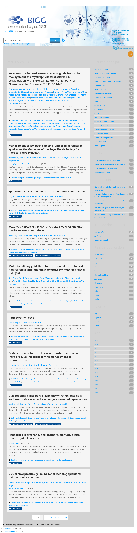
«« (34, 517)
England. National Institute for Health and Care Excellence (36, 196)
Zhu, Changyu (58, 281)
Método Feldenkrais (18, 249)
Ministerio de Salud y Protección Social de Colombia (110, 216)
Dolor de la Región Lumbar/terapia (24, 177)
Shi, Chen (13, 278)
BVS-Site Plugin (9, 531)
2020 (96, 340)
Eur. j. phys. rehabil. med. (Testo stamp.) (23, 164)
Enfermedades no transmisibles (107, 160)
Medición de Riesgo (70, 336)
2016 (96, 344)
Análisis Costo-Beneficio (35, 249)
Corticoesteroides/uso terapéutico (35, 213)
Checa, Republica (101, 275)
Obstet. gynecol (14, 443)
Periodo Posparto (65, 460)
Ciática (97, 113)
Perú (96, 267)
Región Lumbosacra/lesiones (48, 177)
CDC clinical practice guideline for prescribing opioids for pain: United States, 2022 (45, 475)
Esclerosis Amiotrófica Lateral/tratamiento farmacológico (32, 120)
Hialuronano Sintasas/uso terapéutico (36, 382)
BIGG (11, 31)
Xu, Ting (65, 278)
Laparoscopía (75, 418)
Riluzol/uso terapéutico (68, 123)
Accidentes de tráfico (102, 172)
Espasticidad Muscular (103, 97)
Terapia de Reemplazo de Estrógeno (29, 421)
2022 (96, 348)
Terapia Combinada (51, 421)
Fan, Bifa (23, 278)
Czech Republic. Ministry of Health (25, 322)
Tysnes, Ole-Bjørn (26, 100)
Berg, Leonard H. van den (58, 89)
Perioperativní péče (21, 317)
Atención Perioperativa (103, 137)
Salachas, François (66, 97)
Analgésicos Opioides (103, 93)
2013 (96, 389)
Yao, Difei (17, 281)
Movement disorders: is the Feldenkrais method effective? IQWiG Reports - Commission (46, 228)
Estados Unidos (100, 259)
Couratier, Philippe (43, 92)
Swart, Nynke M (33, 157)
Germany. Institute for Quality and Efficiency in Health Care (37, 235)
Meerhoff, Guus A (65, 157)
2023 (96, 360)
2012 (96, 364)
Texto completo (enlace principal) (20, 255)
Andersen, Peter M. (36, 89)
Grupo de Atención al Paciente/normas (68, 120)
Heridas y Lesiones (101, 117)
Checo (96, 322)
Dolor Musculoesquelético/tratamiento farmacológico (50, 301)
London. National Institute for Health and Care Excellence (36, 365)
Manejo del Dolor (66, 177)
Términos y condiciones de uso (20, 524)
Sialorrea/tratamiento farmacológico (45, 123)
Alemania (98, 279)
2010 (96, 380)
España (97, 263)
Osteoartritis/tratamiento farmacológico (73, 379)
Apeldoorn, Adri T (17, 157)
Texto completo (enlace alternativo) (48, 255)
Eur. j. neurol (13, 104)
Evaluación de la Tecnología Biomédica (23, 252)
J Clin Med (12, 284)
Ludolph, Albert (47, 94)
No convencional (101, 240)
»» (66, 517)
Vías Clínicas (99, 85)
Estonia (97, 291)
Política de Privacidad (50, 524)
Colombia (98, 283)
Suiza (96, 271)
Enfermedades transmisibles (105, 168)
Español (97, 318)
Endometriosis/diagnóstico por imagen (42, 418)
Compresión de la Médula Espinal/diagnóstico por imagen (64, 210)
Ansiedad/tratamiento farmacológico (62, 129)
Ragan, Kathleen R (34, 482)
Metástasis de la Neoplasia (33, 210)
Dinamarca (99, 287)
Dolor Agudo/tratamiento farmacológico (39, 502)
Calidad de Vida (100, 109)
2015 (96, 393)
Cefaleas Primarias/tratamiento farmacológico (28, 460)
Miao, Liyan (33, 278)
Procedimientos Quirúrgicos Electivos (49, 336)
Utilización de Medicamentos (41, 304)
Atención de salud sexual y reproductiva (110, 164)
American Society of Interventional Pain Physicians (110, 202)
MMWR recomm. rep (16, 488)
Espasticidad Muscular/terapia (20, 123)
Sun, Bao (27, 281)
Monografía (99, 232)
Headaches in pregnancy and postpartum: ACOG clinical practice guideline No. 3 (44, 436)
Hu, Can (36, 281)
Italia (96, 299)
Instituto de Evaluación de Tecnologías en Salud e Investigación (38, 404)
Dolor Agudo (99, 145)
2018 (96, 368)
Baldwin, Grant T (72, 482)
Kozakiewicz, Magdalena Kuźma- (24, 94)
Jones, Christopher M (53, 482)
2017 (96, 352)
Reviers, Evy (51, 97)
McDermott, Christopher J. (68, 94)
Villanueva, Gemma (44, 100)
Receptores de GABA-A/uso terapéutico (33, 129)
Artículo (97, 236)
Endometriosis (100, 141)
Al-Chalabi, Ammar (17, 89)
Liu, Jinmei (75, 278)
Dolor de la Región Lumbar (105, 73)
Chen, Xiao (44, 278)
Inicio (5, 31)
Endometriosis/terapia (19, 418)
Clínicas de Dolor (101, 133)
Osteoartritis (99, 105)
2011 (96, 384)
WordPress (7, 529)
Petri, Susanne (23, 97)
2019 (96, 372)
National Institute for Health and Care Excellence (109, 188)
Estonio (97, 326)
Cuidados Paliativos (102, 77)
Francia (97, 295)
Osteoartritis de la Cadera (104, 121)
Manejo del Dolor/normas (20, 301)
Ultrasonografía (63, 418)
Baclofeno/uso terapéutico (45, 126)
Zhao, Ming (46, 281)
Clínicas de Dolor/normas (64, 502)
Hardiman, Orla (79, 92)
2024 (96, 376)
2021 (96, 356)
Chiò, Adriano (27, 92)
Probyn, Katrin (38, 97)
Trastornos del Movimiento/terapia (58, 249)
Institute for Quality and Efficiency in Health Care (109, 209)
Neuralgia (98, 101)
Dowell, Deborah (16, 482)
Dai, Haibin (55, 278)
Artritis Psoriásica (101, 125)
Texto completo (15, 135)
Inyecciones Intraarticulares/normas (43, 379)
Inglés (96, 314)
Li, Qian (69, 281)
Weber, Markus (62, 100)
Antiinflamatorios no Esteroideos (107, 81)
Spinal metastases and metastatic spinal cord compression (47, 191)
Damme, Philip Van (62, 92)
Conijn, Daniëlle (49, 157)
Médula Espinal (16, 210)
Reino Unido (99, 255)
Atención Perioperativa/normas (22, 336)
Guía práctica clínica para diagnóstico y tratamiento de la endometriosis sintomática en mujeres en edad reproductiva (48, 397)
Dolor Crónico (100, 89)
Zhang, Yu (79, 281)
